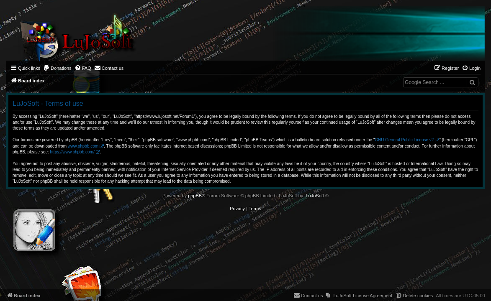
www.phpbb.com (83, 146)
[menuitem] (57, 68)
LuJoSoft (315, 195)
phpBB (195, 195)
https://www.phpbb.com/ (72, 152)
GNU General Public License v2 (404, 140)
